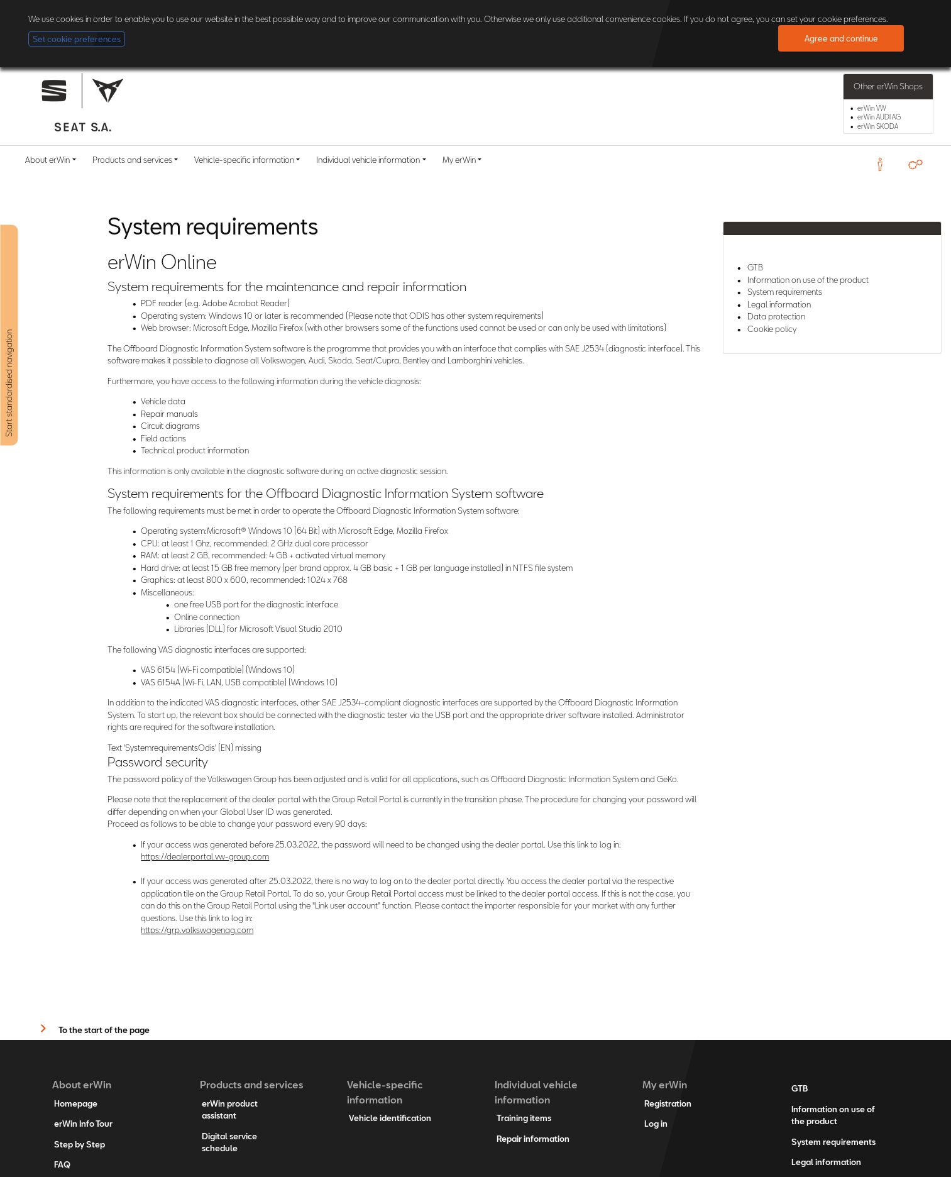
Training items (524, 1118)
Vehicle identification (390, 1118)
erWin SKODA (877, 126)
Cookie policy (771, 329)
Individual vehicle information (368, 160)
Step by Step (79, 1144)
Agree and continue (841, 38)
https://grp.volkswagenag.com (197, 930)
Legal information (779, 304)
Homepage (75, 1103)
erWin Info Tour (83, 1124)
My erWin (459, 160)
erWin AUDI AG (879, 117)
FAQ (62, 1164)
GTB (755, 267)
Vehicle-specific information (244, 160)
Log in (656, 1124)
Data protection (776, 316)
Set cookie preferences (77, 39)
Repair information (533, 1139)
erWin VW (871, 108)
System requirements (784, 292)
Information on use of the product (808, 280)
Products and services (132, 160)
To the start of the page (104, 1030)
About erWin (47, 160)
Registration (667, 1103)
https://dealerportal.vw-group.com (205, 856)
